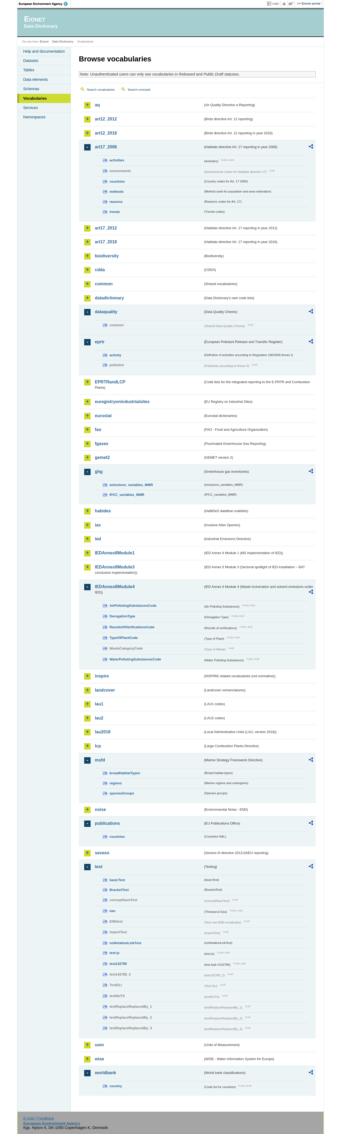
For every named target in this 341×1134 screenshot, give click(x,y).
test (98, 866)
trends (114, 212)
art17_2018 (106, 242)
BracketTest (119, 890)
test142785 (118, 964)
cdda (100, 269)
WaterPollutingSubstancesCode (135, 659)
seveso (102, 853)
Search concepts (139, 89)
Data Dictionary (62, 41)
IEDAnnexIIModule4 (115, 586)
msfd (100, 760)
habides (103, 511)
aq (97, 105)
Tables (28, 70)
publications (107, 823)
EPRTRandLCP (110, 382)
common (104, 284)
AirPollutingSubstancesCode (132, 606)
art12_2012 (106, 119)
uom (99, 1045)
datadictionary (109, 298)
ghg (99, 471)
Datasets (30, 60)
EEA (45, 3)
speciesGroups (121, 793)
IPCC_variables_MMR (126, 495)
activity (115, 355)
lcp (98, 746)
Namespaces (34, 117)
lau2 (99, 718)
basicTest (117, 880)
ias (98, 525)
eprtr (99, 342)
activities (116, 160)
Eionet (44, 41)
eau (112, 911)
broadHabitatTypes (124, 773)
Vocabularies (35, 98)
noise (100, 809)
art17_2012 (106, 228)
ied (98, 539)
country (115, 1086)
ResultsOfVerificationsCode (132, 627)
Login (275, 3)
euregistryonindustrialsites (122, 401)
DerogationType (122, 616)
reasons (116, 202)
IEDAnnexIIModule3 (115, 567)
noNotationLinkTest (125, 943)
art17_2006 (106, 147)
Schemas (31, 89)
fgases (101, 443)
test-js (114, 953)
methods (116, 192)
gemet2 (102, 457)
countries (117, 181)
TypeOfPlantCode (123, 638)
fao (98, 429)
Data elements (35, 79)
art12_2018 (106, 133)
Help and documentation (44, 51)
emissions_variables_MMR (131, 485)
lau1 (99, 704)
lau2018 (103, 732)
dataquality (106, 311)
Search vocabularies (101, 89)
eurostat (103, 415)
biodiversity (107, 256)
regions (115, 783)
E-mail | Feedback (38, 1118)
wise (99, 1059)
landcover (105, 690)
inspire (102, 676)
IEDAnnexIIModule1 (115, 553)
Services (30, 108)
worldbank (105, 1072)
